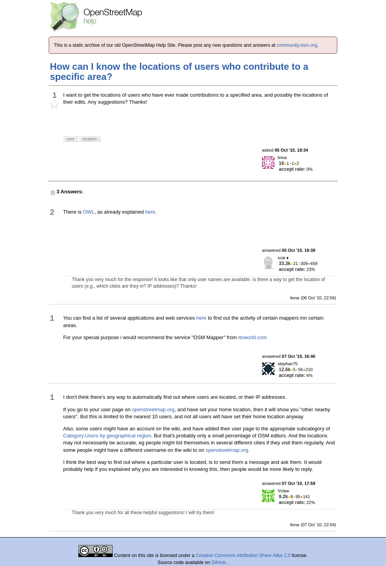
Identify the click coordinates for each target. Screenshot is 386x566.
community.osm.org (297, 45)
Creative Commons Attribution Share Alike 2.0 (243, 555)
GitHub (219, 562)
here (150, 212)
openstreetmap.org (153, 409)
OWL (89, 212)
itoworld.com (252, 337)
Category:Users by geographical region (107, 436)
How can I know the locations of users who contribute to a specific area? (179, 71)
